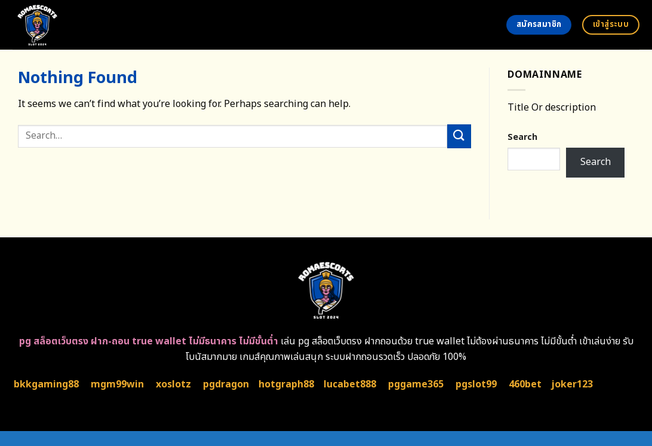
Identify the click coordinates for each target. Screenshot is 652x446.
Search (522, 137)
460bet (525, 384)
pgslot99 (476, 384)
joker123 (572, 384)
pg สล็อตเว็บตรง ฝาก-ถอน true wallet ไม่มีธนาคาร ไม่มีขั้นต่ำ (148, 341)
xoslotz (173, 384)
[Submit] (459, 136)
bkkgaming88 (46, 384)
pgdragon (226, 384)
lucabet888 (350, 384)
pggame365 (416, 384)
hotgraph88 (286, 384)
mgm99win (117, 384)
